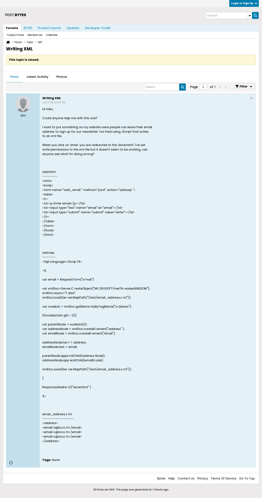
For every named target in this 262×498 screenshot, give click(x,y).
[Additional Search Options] (249, 15)
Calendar (51, 35)
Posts (14, 77)
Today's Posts (15, 35)
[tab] (14, 76)
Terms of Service (223, 478)
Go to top (247, 478)
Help (171, 478)
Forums (12, 28)
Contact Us (186, 478)
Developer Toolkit (98, 28)
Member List (35, 35)
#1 (251, 98)
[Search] (229, 15)
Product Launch (49, 28)
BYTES (28, 28)
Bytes (161, 478)
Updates (73, 28)
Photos (61, 77)
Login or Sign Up (244, 3)
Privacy (202, 478)
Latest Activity (37, 77)
